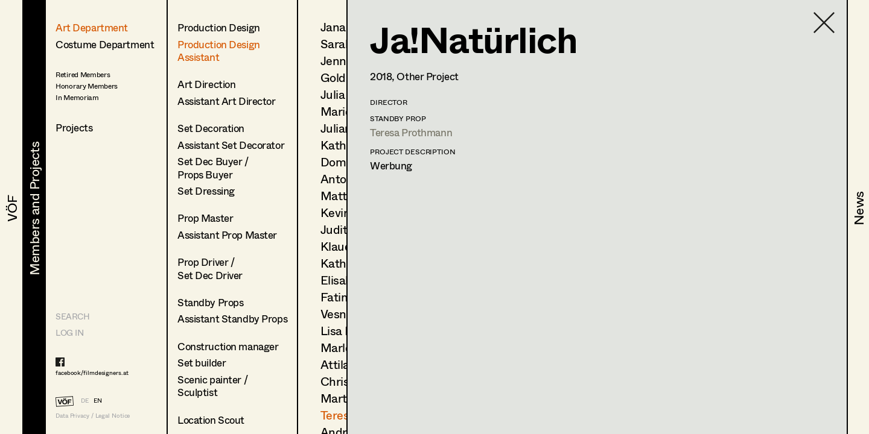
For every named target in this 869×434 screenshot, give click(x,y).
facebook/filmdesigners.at (92, 372)
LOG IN (69, 332)
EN (98, 400)
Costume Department (105, 44)
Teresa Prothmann (411, 132)
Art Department (92, 27)
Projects (74, 127)
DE (85, 400)
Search (72, 316)
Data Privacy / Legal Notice (93, 416)
